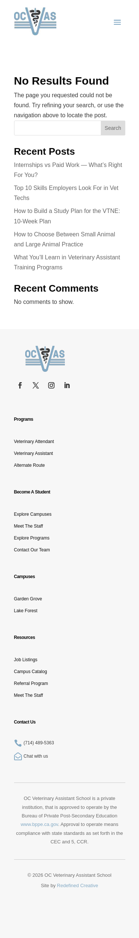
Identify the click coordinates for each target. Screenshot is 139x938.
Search (113, 128)
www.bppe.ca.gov (39, 824)
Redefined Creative (77, 885)
